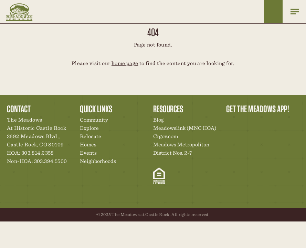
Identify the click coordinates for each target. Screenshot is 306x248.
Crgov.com (165, 136)
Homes (88, 144)
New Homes (267, 121)
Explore (89, 128)
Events (88, 152)
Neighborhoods (98, 161)
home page (125, 63)
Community (94, 119)
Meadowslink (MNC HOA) (185, 128)
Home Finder (273, 11)
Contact (290, 121)
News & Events (279, 121)
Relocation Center (244, 121)
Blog (158, 119)
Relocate (90, 136)
